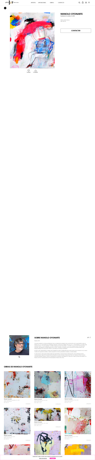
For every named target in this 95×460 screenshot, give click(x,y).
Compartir (35, 71)
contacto (61, 2)
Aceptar (52, 458)
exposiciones (42, 2)
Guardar (28, 71)
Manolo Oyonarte (72, 13)
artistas (33, 2)
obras (52, 2)
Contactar (75, 31)
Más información (43, 458)
